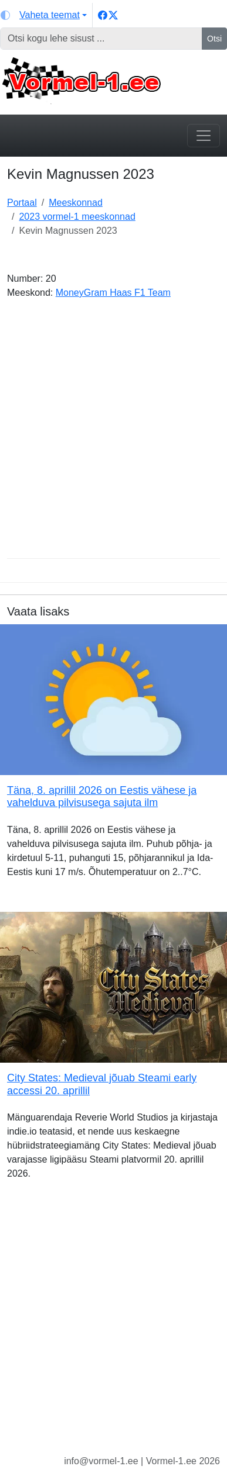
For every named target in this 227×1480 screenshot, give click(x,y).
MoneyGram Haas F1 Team (113, 293)
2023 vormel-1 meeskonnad (77, 217)
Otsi (214, 38)
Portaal (22, 203)
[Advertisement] (113, 433)
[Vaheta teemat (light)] (43, 15)
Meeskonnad (76, 203)
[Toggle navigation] (203, 135)
